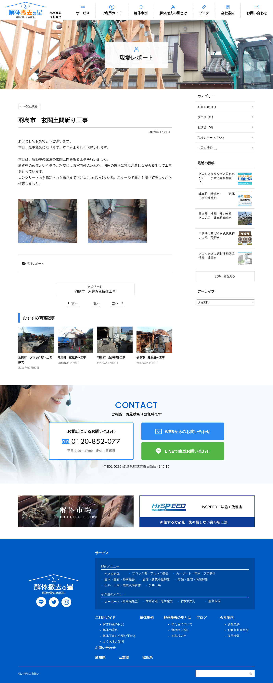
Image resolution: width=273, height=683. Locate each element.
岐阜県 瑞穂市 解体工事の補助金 (217, 196)
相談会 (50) (205, 127)
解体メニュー (110, 566)
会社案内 (228, 13)
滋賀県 (147, 657)
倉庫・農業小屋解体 (156, 579)
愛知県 (100, 657)
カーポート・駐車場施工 (121, 601)
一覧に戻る (30, 106)
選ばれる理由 (180, 630)
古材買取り (188, 601)
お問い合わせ (105, 648)
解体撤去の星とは (173, 13)
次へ (115, 303)
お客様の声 (179, 635)
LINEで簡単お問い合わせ (187, 451)
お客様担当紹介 (238, 630)
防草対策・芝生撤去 (159, 601)
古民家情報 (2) (207, 147)
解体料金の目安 (113, 624)
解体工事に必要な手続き (119, 635)
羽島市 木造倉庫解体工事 (95, 291)
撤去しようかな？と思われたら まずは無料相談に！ (217, 178)
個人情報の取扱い (28, 673)
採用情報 (234, 635)
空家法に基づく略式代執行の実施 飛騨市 (217, 235)
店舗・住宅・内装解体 (193, 579)
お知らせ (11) (207, 106)
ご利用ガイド (112, 13)
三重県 (124, 657)
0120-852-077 (96, 441)
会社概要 (234, 624)
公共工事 (155, 585)
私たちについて (181, 624)
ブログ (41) (205, 117)
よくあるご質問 (113, 641)
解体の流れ (110, 630)
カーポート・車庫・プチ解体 (195, 573)
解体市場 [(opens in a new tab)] (214, 601)
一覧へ (95, 303)
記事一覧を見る (225, 276)
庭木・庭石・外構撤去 (120, 579)
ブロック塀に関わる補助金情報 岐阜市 (217, 255)
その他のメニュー (113, 594)
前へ (74, 303)
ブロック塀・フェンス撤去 (150, 573)
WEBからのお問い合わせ (187, 431)
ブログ (204, 13)
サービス (83, 13)
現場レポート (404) (211, 137)
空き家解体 (112, 573)
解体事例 (141, 13)
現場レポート (35, 263)
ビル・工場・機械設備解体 (123, 585)
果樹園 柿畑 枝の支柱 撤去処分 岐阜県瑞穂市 (217, 215)
